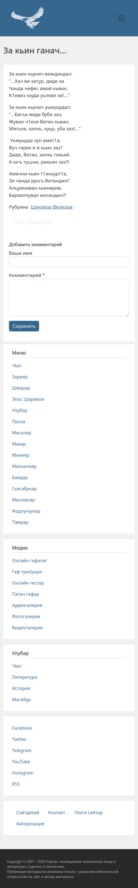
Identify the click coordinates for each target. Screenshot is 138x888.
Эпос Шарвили (28, 399)
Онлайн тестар (28, 583)
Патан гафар (25, 594)
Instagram (23, 773)
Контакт (56, 812)
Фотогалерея (26, 616)
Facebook (22, 728)
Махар (19, 444)
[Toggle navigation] (121, 18)
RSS (16, 784)
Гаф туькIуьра (27, 572)
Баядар (20, 477)
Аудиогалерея (27, 605)
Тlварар (20, 522)
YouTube (21, 762)
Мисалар (21, 433)
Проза (18, 421)
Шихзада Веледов (51, 207)
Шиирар (21, 388)
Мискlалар (23, 500)
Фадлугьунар (26, 511)
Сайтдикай (27, 812)
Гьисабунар (24, 489)
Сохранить (24, 326)
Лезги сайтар (88, 812)
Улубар (19, 410)
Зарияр (20, 377)
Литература (24, 677)
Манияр (20, 455)
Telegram (22, 750)
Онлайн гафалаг (29, 560)
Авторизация (30, 824)
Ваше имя (20, 253)
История (21, 688)
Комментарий (25, 275)
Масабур (21, 699)
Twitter (19, 739)
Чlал (16, 365)
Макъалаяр (24, 466)
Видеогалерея (27, 628)
